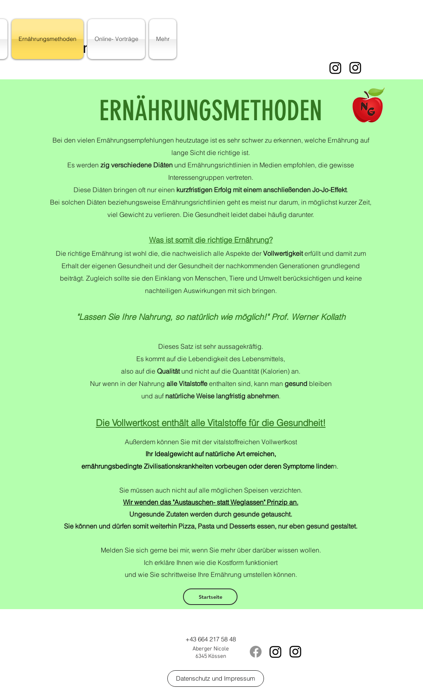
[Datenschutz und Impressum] (215, 678)
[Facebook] (256, 652)
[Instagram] (335, 68)
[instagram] (355, 68)
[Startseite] (210, 596)
